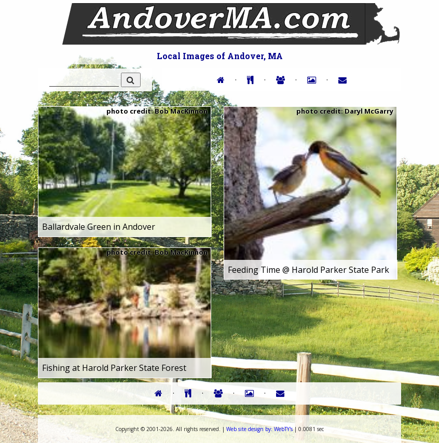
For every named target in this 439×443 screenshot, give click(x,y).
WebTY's (259, 429)
